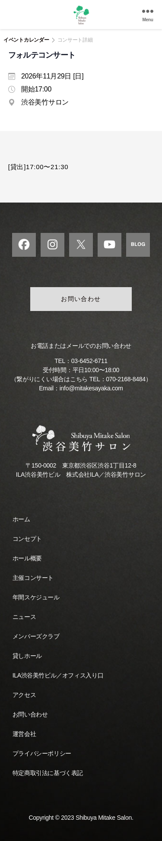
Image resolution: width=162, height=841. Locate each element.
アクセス (24, 694)
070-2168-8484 (125, 379)
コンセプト (27, 538)
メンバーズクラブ (36, 636)
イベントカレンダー (26, 40)
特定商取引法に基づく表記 (48, 772)
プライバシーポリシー (42, 753)
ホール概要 (27, 558)
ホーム (21, 519)
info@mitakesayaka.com (91, 388)
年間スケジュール (36, 597)
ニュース (24, 616)
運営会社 (24, 733)
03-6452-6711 (89, 360)
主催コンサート (33, 577)
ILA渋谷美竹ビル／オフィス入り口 (58, 675)
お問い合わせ (81, 298)
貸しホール (27, 655)
